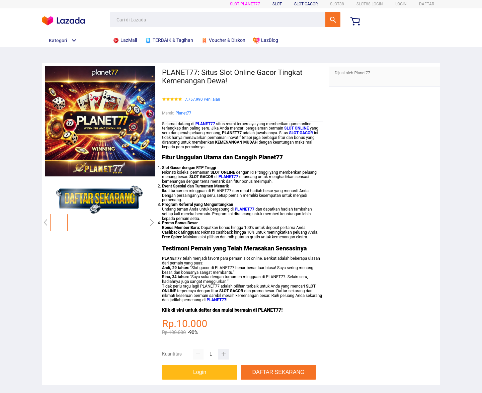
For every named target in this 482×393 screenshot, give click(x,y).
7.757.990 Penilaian (202, 99)
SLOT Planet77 (245, 4)
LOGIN (401, 4)
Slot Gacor (306, 4)
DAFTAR (426, 4)
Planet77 (183, 113)
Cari (332, 19)
